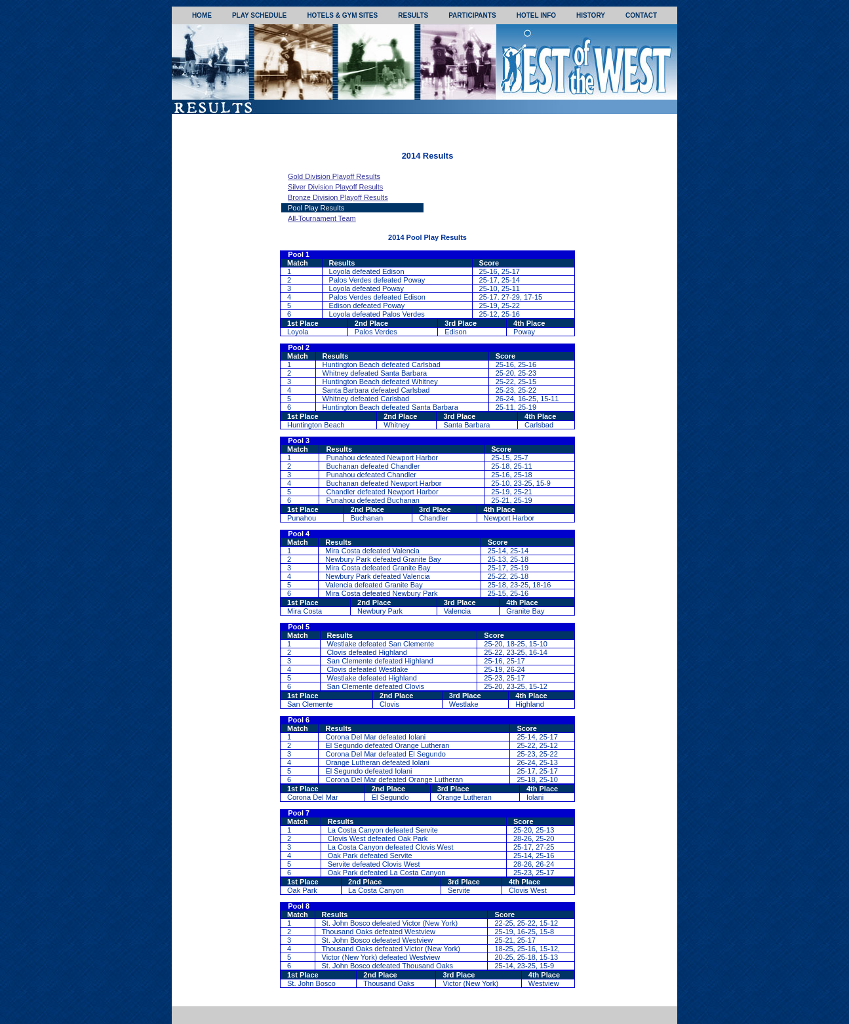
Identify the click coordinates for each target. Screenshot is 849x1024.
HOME (202, 15)
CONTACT (641, 15)
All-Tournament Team (322, 218)
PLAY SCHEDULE (259, 15)
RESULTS (413, 15)
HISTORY (590, 15)
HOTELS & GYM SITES (342, 15)
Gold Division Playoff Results (334, 176)
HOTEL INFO (536, 15)
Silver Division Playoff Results (335, 187)
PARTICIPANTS (472, 15)
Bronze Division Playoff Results (338, 197)
